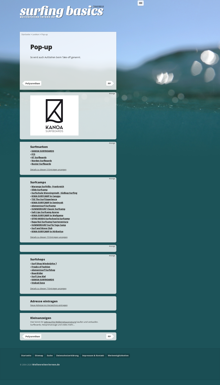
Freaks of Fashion (41, 272)
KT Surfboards (39, 162)
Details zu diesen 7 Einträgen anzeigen (48, 293)
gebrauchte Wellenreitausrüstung (60, 327)
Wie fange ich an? (51, 26)
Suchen (174, 12)
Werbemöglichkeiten (118, 360)
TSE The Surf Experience (44, 204)
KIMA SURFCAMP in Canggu (46, 201)
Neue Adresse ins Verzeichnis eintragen (49, 310)
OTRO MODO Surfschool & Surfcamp (51, 223)
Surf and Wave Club (42, 233)
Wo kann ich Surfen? (132, 26)
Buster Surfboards (41, 169)
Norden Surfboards (42, 165)
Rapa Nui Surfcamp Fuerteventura (50, 227)
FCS (33, 159)
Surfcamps (156, 26)
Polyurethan (32, 88)
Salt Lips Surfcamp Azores (45, 217)
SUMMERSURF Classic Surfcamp (48, 214)
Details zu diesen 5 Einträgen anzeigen (48, 174)
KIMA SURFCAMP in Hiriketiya (47, 236)
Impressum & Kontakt (93, 360)
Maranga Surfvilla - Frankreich (48, 191)
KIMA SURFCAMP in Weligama (47, 220)
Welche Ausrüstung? (80, 26)
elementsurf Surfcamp (44, 211)
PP (109, 88)
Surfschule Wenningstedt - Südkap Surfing (54, 198)
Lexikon (174, 26)
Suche (50, 360)
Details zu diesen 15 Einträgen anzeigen (49, 242)
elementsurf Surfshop (43, 275)
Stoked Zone (38, 288)
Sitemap (39, 360)
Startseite (28, 26)
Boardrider (37, 278)
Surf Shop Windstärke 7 (44, 268)
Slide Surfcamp (39, 195)
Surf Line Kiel (39, 281)
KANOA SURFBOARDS (43, 156)
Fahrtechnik (106, 26)
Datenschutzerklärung (67, 360)
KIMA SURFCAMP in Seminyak (47, 207)
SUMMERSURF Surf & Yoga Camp (49, 230)
